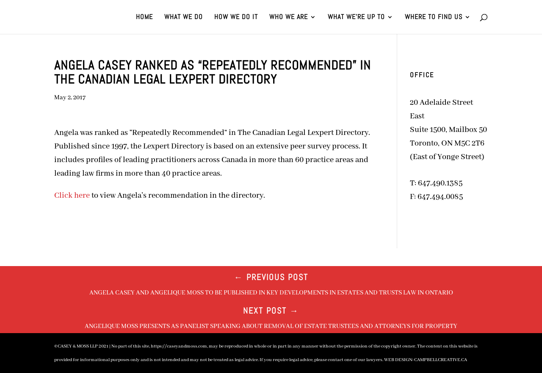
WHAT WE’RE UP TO (356, 17)
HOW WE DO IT (236, 17)
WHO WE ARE (288, 17)
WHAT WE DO (183, 17)
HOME (144, 17)
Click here (72, 196)
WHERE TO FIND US (433, 17)
